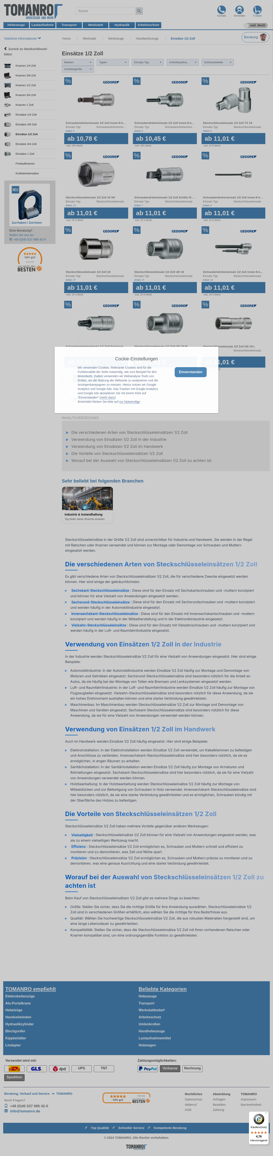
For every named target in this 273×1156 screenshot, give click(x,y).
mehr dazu (108, 397)
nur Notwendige (129, 401)
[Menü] (266, 1114)
